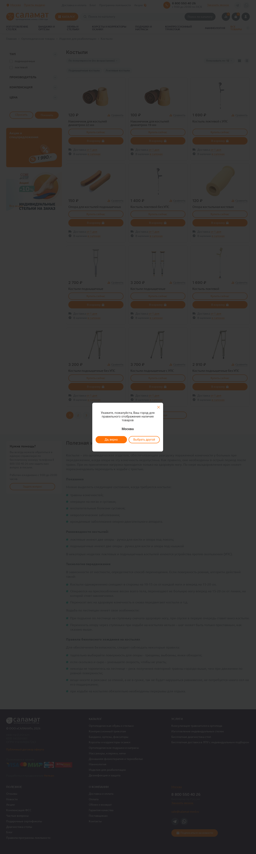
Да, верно (111, 439)
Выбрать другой (144, 439)
